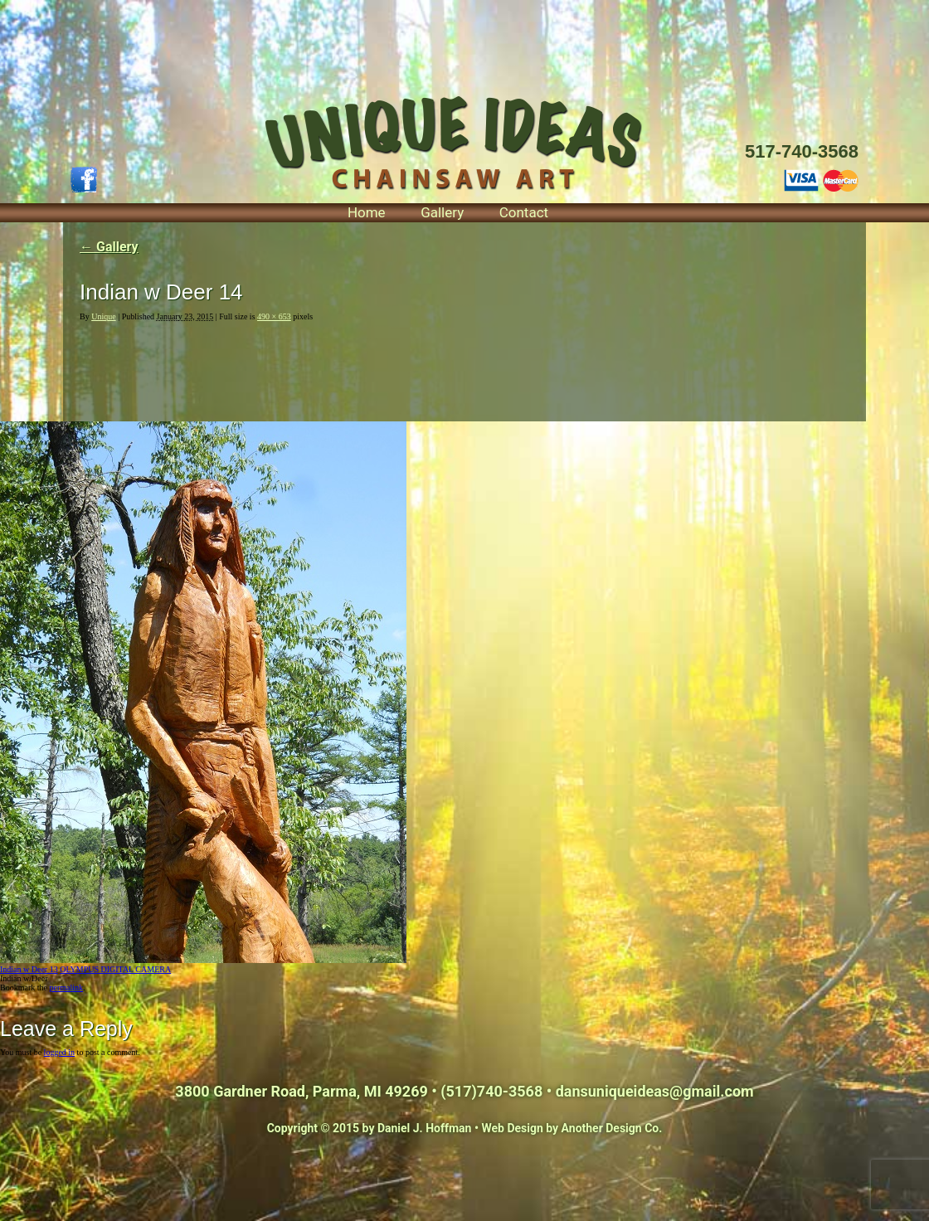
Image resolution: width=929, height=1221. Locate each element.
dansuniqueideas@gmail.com (655, 1091)
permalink (66, 987)
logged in (59, 1052)
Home (367, 212)
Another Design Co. (612, 1128)
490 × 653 (274, 316)
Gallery (442, 212)
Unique (103, 316)
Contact (523, 212)
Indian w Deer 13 (29, 969)
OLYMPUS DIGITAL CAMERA (115, 969)
